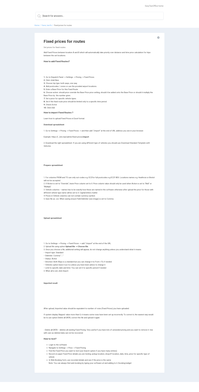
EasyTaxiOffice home (154, 6)
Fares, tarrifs (47, 25)
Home (37, 25)
